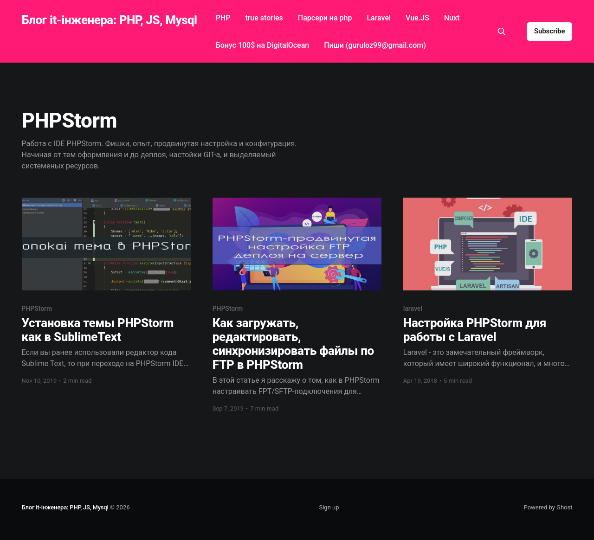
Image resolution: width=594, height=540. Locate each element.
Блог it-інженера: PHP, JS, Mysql (109, 20)
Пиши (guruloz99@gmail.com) (375, 45)
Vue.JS (417, 17)
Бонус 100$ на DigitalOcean (263, 45)
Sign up (329, 507)
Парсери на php (325, 17)
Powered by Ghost (548, 507)
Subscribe (549, 31)
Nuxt (452, 17)
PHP (223, 17)
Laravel (379, 17)
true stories (264, 17)
